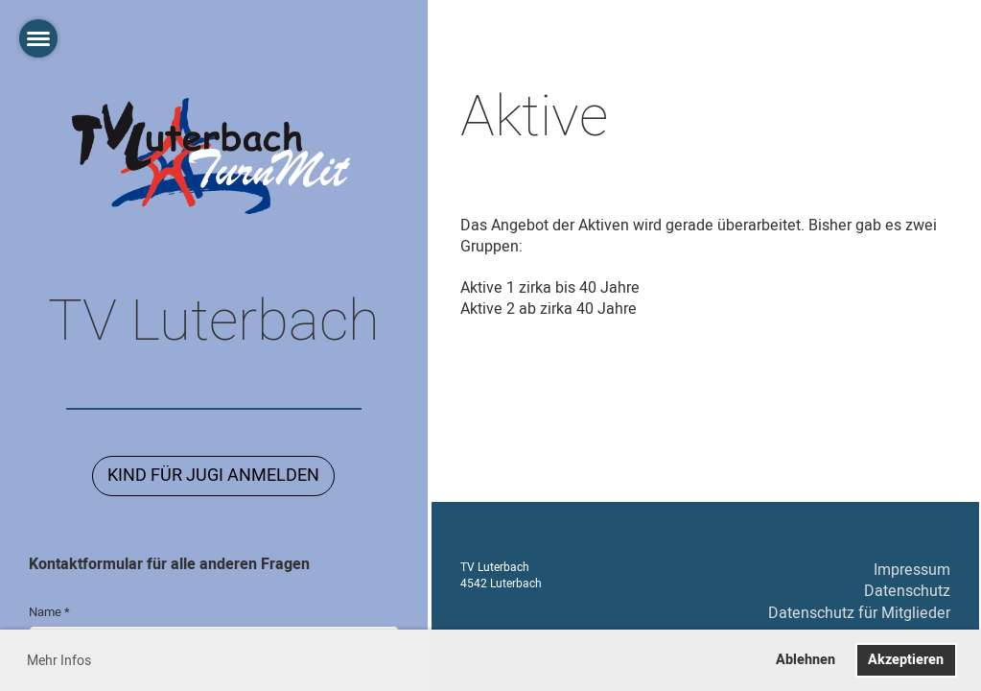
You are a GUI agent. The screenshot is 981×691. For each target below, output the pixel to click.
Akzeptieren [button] (906, 660)
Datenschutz (907, 591)
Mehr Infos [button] (59, 661)
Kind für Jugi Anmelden (213, 475)
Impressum (912, 570)
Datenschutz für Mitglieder (859, 613)
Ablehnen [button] (805, 660)
